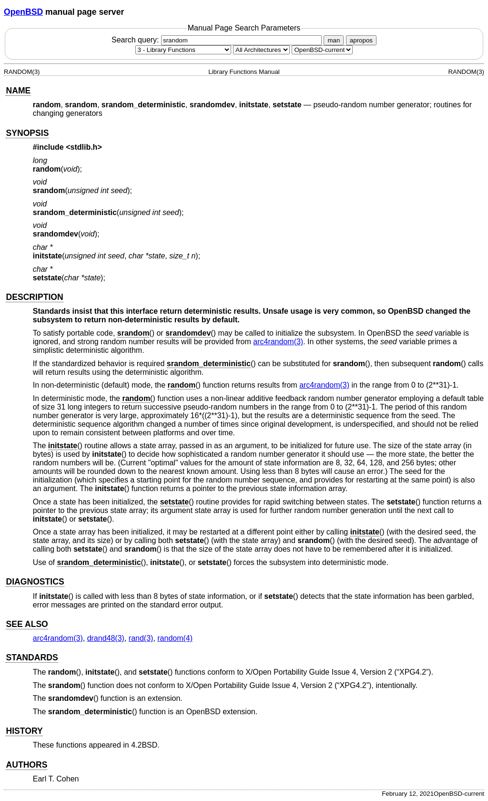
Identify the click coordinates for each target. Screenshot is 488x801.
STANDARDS (32, 657)
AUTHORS (26, 765)
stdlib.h (84, 147)
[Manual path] (322, 49)
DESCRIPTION (34, 297)
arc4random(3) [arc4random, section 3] (278, 342)
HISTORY (24, 731)
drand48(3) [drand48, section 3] (105, 638)
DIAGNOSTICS (35, 581)
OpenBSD (23, 12)
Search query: (218, 40)
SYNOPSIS (27, 133)
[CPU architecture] (261, 49)
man (333, 40)
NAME (18, 90)
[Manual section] (183, 49)
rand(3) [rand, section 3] (141, 638)
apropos (361, 40)
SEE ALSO (27, 624)
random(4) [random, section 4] (175, 638)
